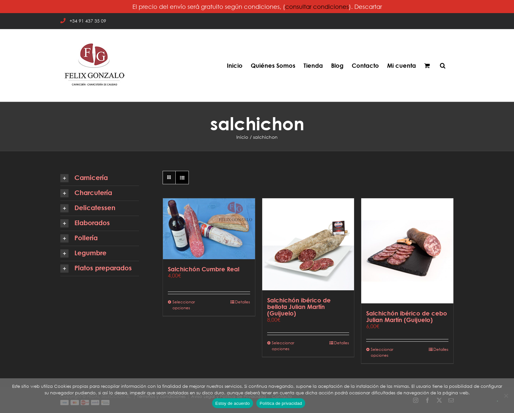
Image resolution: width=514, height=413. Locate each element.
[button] (442, 65)
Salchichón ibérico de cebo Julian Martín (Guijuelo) (406, 316)
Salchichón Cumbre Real (203, 269)
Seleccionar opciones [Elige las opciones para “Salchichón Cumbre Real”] (183, 305)
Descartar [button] (368, 6)
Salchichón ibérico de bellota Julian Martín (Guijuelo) (299, 306)
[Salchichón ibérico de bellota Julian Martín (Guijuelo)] (308, 244)
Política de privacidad (281, 403)
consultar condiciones (317, 6)
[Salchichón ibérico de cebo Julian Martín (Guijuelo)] (407, 250)
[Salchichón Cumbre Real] (209, 228)
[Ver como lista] (182, 177)
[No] (506, 395)
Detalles (242, 302)
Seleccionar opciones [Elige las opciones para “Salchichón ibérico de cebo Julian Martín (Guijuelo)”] (382, 352)
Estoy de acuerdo (232, 403)
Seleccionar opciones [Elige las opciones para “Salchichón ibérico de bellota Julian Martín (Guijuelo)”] (283, 345)
